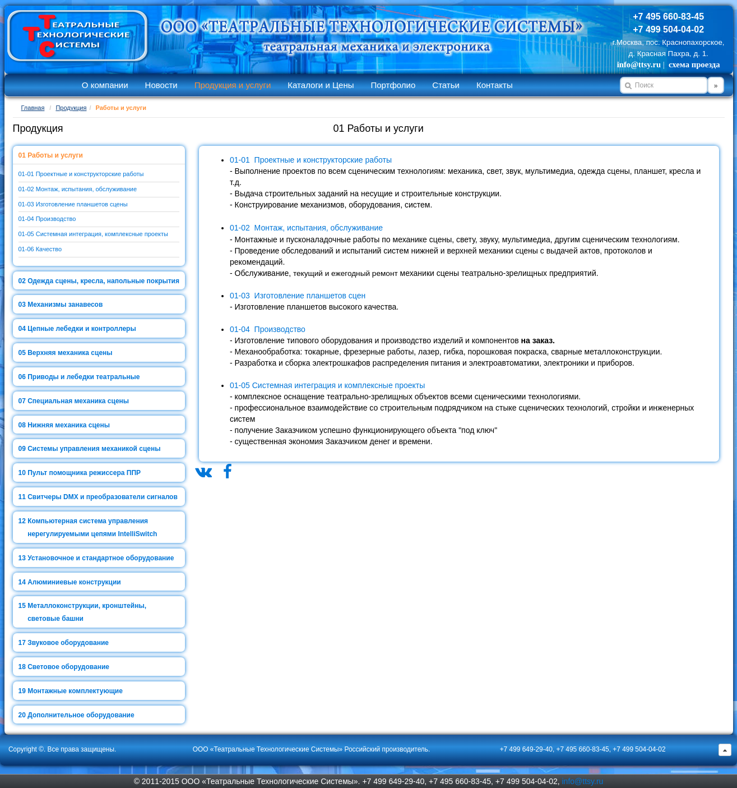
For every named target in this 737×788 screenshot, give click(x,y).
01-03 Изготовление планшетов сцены (73, 204)
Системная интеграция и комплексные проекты (337, 385)
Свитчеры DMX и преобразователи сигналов (102, 497)
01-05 (240, 385)
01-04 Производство (47, 218)
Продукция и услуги (232, 85)
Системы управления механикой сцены (93, 449)
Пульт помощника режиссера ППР (84, 473)
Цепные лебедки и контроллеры (81, 329)
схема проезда (694, 64)
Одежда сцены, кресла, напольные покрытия (103, 281)
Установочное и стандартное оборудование (100, 558)
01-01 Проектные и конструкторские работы (81, 173)
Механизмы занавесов (65, 304)
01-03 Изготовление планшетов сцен (297, 295)
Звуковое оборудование (68, 643)
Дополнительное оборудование (80, 715)
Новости (161, 85)
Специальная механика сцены (78, 401)
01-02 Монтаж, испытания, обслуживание (77, 189)
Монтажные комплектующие (75, 691)
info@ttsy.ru (639, 64)
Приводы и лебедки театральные (83, 377)
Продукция (70, 107)
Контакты (494, 85)
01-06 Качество (40, 249)
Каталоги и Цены (321, 85)
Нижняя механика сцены (68, 425)
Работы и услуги (55, 155)
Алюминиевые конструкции (74, 582)
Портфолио (392, 85)
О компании (105, 85)
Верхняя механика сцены (69, 353)
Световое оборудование (68, 667)
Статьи (446, 85)
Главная (33, 107)
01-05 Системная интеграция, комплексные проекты (93, 234)
